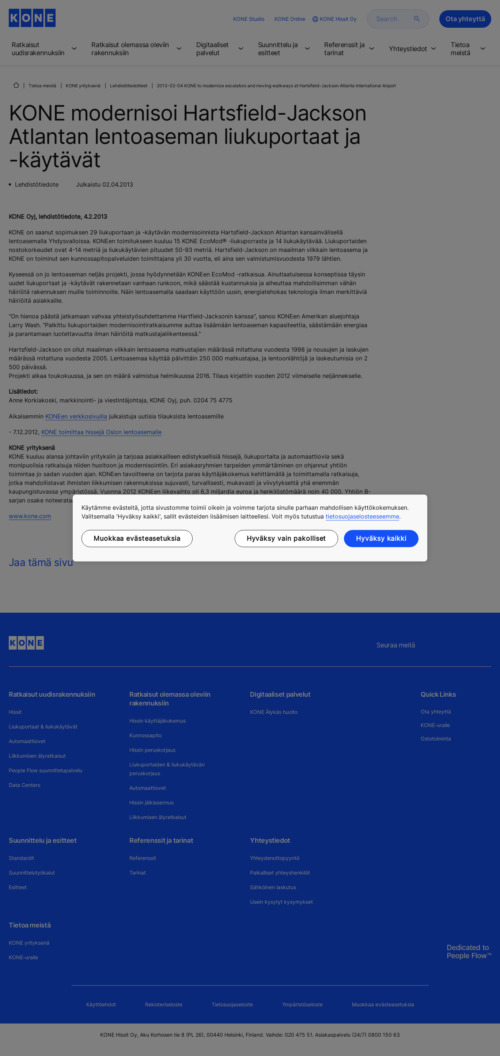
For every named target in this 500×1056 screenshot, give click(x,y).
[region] (250, 527)
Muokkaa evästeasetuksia (137, 538)
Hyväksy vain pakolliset (286, 538)
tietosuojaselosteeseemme (362, 516)
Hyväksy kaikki (381, 538)
